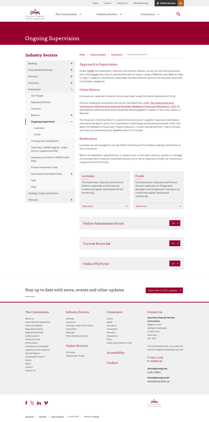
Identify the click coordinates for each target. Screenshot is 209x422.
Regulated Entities (41, 102)
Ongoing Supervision (43, 121)
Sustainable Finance (35, 356)
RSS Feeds (181, 3)
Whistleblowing (140, 3)
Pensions (33, 76)
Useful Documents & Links (119, 342)
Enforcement (31, 342)
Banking (32, 63)
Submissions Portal (75, 355)
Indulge (96, 416)
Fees (33, 180)
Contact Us (122, 3)
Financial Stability (33, 325)
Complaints (112, 336)
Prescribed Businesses (40, 69)
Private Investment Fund (44, 167)
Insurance (33, 82)
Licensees (39, 128)
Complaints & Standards (37, 346)
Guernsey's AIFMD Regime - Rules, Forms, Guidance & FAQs (49, 149)
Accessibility (115, 352)
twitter (32, 403)
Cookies (112, 362)
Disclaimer (29, 416)
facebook (26, 403)
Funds (37, 134)
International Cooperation (37, 322)
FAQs (33, 186)
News (95, 3)
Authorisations (32, 336)
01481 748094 (154, 372)
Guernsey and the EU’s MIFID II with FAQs (50, 159)
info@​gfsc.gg (156, 360)
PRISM (90, 70)
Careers (107, 3)
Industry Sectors (106, 14)
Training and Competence (45, 141)
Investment (116, 54)
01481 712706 (156, 357)
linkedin (39, 403)
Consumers (147, 14)
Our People (37, 95)
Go (173, 223)
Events (28, 360)
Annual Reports (32, 353)
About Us (29, 318)
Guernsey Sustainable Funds (46, 173)
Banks (110, 322)
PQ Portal (70, 352)
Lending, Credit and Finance (43, 193)
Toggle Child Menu (71, 63)
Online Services (167, 3)
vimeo (46, 403)
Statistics (36, 108)
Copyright (42, 416)
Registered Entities (34, 332)
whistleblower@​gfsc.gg (158, 381)
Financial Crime (32, 339)
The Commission (66, 14)
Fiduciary (33, 199)
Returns (35, 115)
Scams (110, 318)
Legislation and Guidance (37, 349)
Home (82, 54)
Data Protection (57, 416)
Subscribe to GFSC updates (163, 290)
